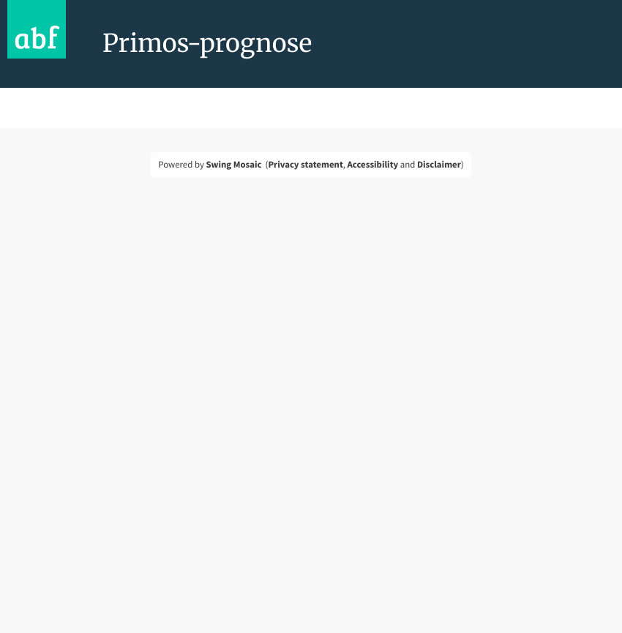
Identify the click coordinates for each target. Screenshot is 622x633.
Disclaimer (439, 165)
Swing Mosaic (233, 165)
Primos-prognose (207, 44)
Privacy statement (305, 165)
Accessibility (373, 165)
